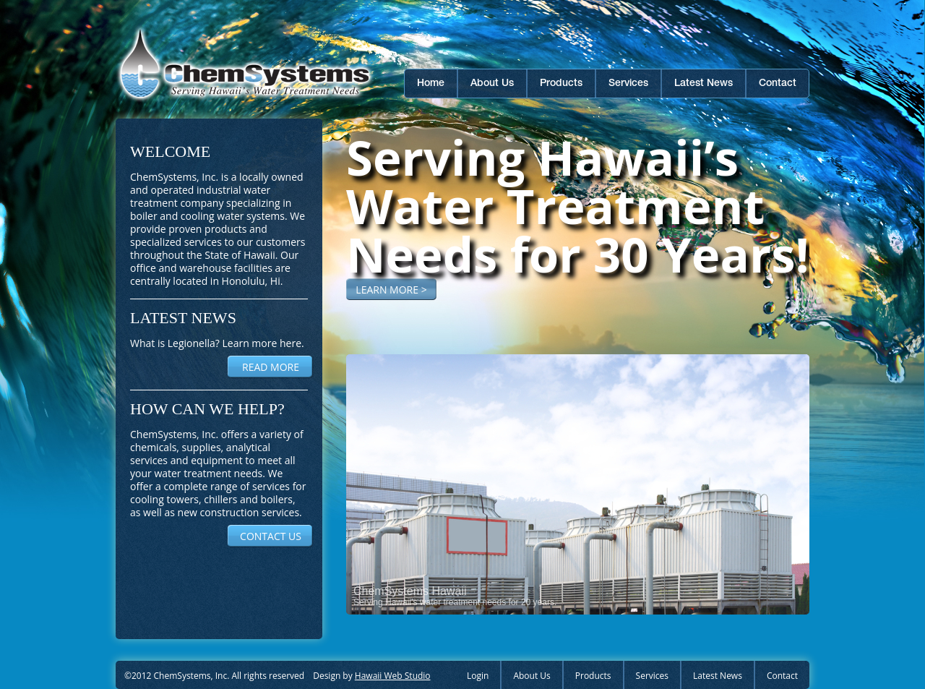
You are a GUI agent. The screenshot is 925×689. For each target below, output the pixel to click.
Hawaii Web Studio (393, 675)
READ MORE (270, 367)
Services (628, 84)
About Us (492, 84)
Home (430, 84)
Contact (777, 84)
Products (561, 84)
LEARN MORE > (391, 289)
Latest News (703, 84)
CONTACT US (270, 536)
